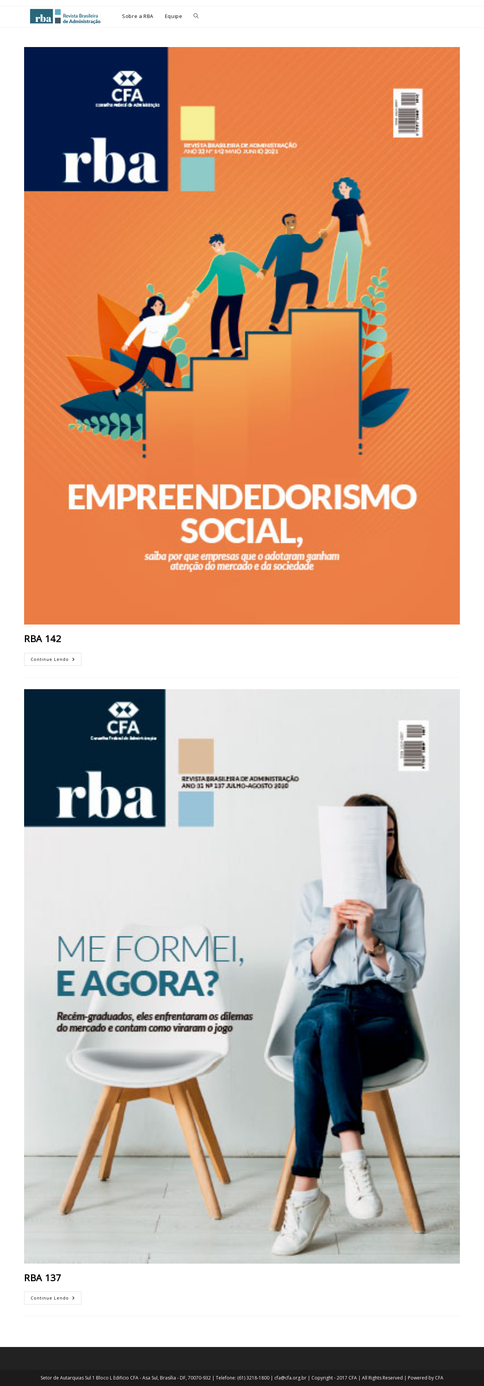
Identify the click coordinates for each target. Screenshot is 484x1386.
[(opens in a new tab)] (242, 336)
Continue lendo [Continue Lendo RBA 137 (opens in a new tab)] (55, 1296)
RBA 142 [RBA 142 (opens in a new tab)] (42, 638)
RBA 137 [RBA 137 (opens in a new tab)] (42, 1277)
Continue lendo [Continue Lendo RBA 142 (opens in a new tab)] (55, 657)
